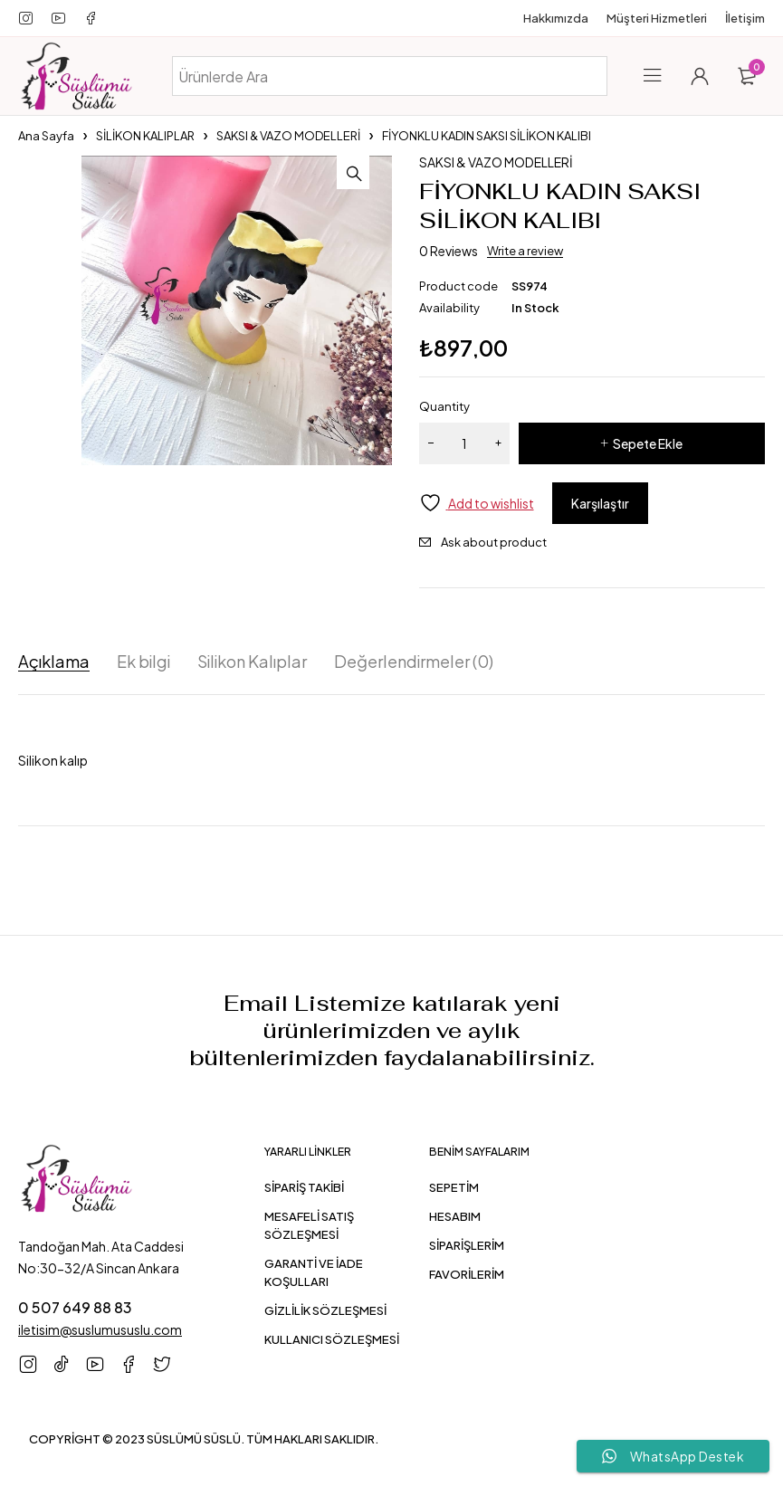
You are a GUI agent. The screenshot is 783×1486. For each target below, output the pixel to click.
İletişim (745, 18)
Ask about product (494, 542)
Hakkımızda (555, 18)
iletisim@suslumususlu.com (100, 1329)
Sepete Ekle (648, 443)
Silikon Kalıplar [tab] (252, 662)
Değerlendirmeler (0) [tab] (413, 662)
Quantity (444, 406)
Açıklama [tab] (54, 662)
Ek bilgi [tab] (143, 662)
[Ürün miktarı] (464, 443)
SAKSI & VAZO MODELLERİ (288, 136)
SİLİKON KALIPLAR (145, 136)
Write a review (525, 250)
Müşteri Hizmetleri (656, 18)
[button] (374, 174)
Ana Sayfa (46, 136)
